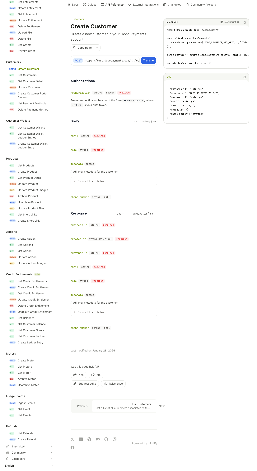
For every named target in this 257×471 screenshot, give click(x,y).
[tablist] (202, 77)
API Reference (112, 6)
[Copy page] (82, 47)
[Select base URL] (108, 60)
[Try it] (148, 60)
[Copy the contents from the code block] (244, 22)
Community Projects (201, 6)
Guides (89, 6)
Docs (73, 6)
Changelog (172, 6)
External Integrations (143, 6)
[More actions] (97, 47)
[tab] (169, 77)
